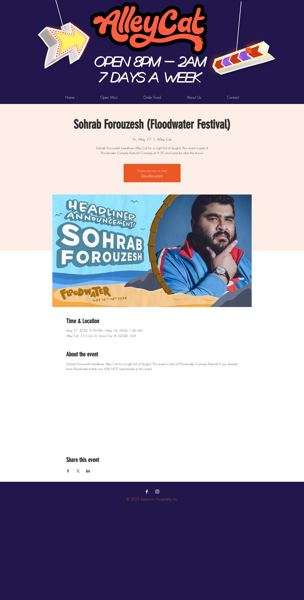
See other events (152, 175)
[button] (248, 49)
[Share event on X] (78, 471)
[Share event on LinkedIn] (88, 471)
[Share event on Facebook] (68, 471)
